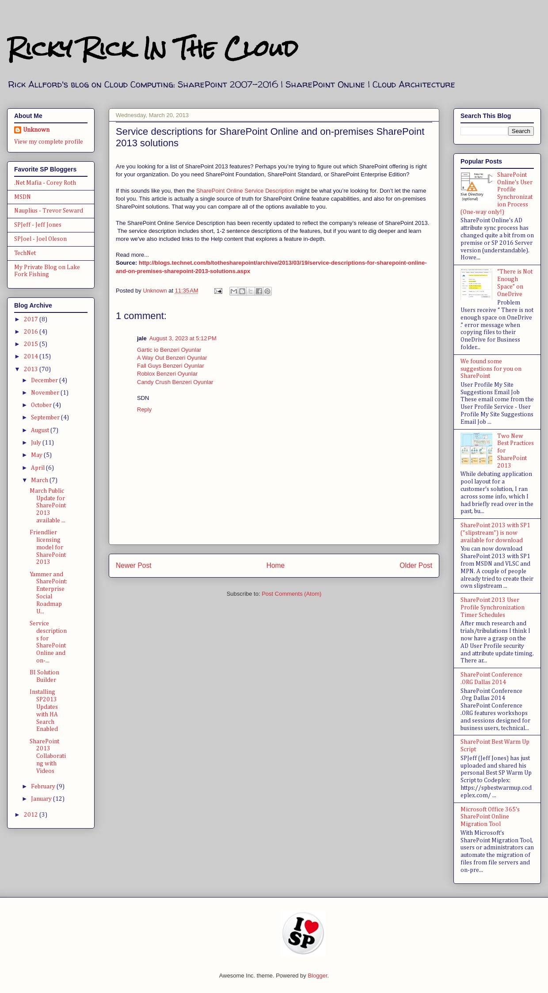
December (45, 380)
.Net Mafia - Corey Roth (45, 183)
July (36, 443)
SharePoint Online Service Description (245, 190)
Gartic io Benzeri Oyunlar (169, 349)
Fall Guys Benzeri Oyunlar (170, 365)
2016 (31, 332)
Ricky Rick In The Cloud (152, 48)
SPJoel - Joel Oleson (40, 239)
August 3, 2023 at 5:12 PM (183, 338)
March (40, 480)
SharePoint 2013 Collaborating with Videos (48, 756)
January (42, 799)
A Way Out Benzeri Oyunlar (172, 357)
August (40, 430)
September (46, 418)
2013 (31, 369)
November (46, 393)
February (44, 787)
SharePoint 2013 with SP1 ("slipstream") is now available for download (495, 533)
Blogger (317, 975)
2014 (31, 357)
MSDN (22, 197)
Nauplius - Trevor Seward (48, 211)
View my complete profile (48, 142)
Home (275, 565)
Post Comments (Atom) (291, 593)
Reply (144, 409)
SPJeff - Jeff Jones (37, 225)
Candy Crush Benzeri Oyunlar (175, 382)
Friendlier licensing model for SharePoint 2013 (48, 547)
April (38, 468)
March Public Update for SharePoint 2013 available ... (48, 506)
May (37, 455)
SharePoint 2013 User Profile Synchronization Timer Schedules (492, 607)
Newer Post (134, 565)
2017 (31, 319)
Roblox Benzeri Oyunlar (167, 373)
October (42, 405)
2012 (31, 815)
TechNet (25, 253)
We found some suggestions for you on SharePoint (490, 369)
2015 (31, 344)
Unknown (36, 130)
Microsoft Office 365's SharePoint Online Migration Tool (490, 817)
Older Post (416, 565)
